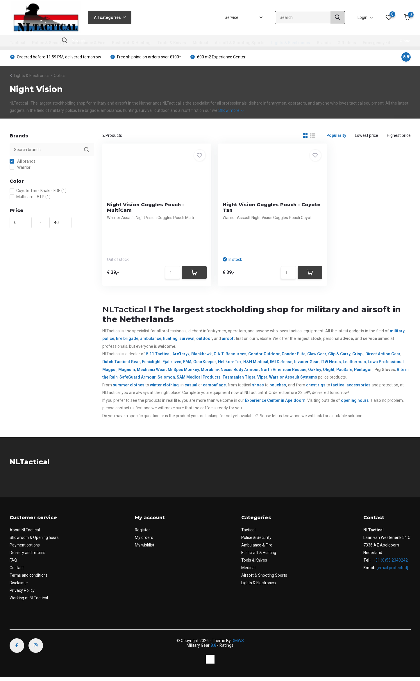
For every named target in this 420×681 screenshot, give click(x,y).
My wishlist (146, 549)
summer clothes (128, 389)
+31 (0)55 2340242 (390, 564)
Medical (200, 42)
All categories (110, 17)
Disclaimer (19, 587)
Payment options (25, 549)
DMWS (238, 644)
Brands (324, 42)
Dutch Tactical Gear (121, 365)
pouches (277, 389)
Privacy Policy (22, 594)
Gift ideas (346, 42)
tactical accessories (351, 389)
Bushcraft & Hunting (131, 42)
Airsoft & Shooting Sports (239, 42)
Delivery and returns (28, 556)
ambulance (150, 342)
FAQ (13, 564)
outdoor (204, 342)
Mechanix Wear (151, 373)
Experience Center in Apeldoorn (275, 404)
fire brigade (127, 342)
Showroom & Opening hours (35, 541)
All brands (22, 163)
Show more (231, 112)
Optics (59, 78)
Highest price (399, 137)
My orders (145, 541)
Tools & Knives (171, 42)
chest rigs (316, 389)
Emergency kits (378, 42)
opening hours (355, 404)
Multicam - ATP (30, 199)
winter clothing (164, 389)
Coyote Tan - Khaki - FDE (38, 193)
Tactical (17, 42)
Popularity (336, 137)
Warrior (20, 169)
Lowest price (366, 137)
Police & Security (48, 42)
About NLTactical (25, 534)
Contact (17, 571)
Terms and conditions (29, 579)
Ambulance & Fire (88, 42)
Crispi (358, 358)
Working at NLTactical (29, 602)
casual (191, 389)
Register (144, 534)
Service (231, 17)
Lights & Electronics (290, 42)
